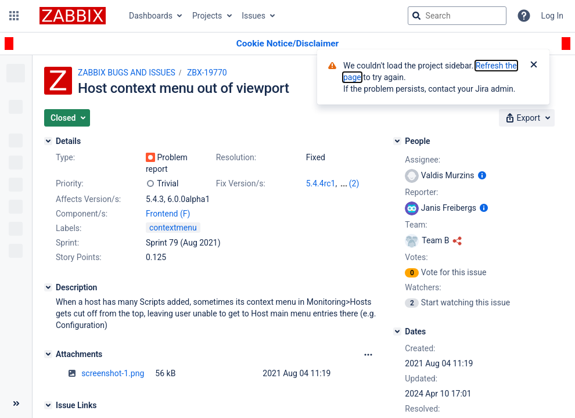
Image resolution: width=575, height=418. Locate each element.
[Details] (48, 141)
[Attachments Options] (368, 355)
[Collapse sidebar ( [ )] (16, 403)
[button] (14, 15)
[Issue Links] (48, 405)
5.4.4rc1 (321, 183)
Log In (552, 15)
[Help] (524, 15)
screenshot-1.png (112, 373)
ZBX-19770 (207, 72)
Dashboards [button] (150, 15)
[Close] (534, 65)
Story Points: (79, 257)
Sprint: (67, 242)
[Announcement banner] (287, 44)
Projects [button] (207, 15)
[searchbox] (457, 15)
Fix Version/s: (240, 183)
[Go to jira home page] (73, 15)
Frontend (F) (168, 213)
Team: (416, 224)
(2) (354, 183)
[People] (397, 141)
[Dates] (397, 331)
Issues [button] (253, 15)
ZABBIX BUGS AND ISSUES (126, 72)
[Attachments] (48, 354)
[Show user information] (482, 175)
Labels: (68, 228)
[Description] (48, 287)
